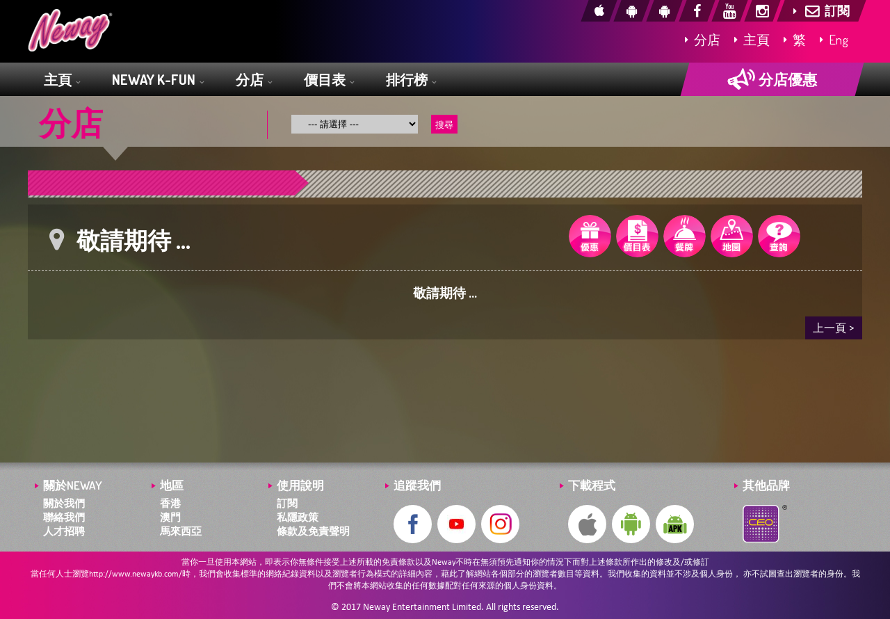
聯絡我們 (64, 517)
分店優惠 (772, 79)
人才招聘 (64, 531)
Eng (834, 39)
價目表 (329, 80)
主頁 (752, 39)
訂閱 (287, 503)
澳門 (170, 517)
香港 (170, 503)
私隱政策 (297, 517)
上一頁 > (834, 327)
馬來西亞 (181, 531)
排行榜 (411, 80)
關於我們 (64, 503)
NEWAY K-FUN (158, 80)
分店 (702, 39)
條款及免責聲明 (313, 531)
